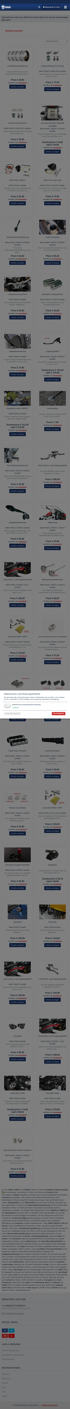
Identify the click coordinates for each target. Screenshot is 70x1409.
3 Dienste (15, 708)
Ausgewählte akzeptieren (12, 713)
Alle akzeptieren (58, 713)
